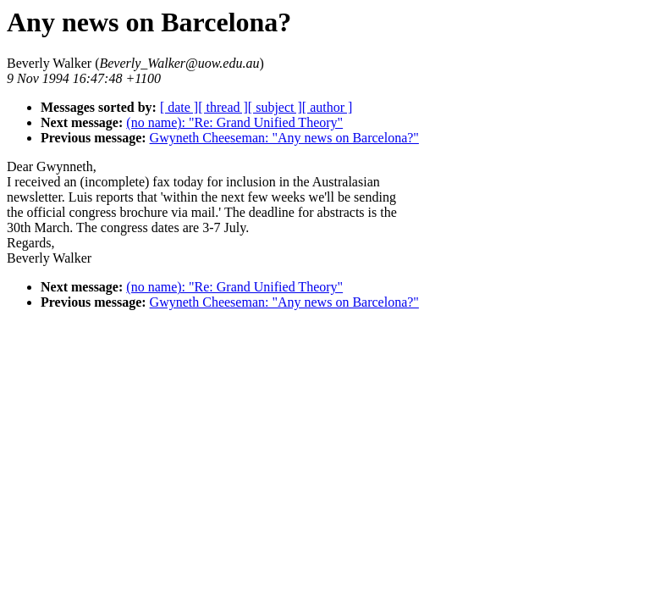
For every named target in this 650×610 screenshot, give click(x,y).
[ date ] (179, 107)
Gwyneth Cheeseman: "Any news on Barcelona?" (284, 137)
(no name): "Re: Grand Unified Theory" (234, 122)
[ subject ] (275, 107)
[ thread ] (223, 107)
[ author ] (327, 107)
